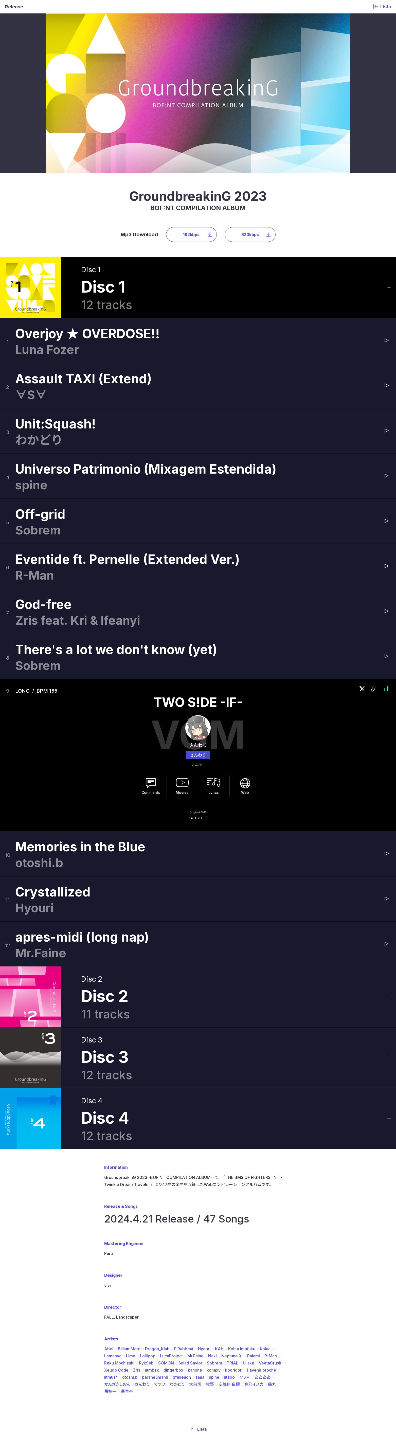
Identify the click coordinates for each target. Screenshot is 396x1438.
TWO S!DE (196, 719)
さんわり (198, 656)
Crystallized (53, 793)
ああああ (263, 1278)
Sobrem (214, 1264)
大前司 (195, 1285)
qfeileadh (182, 1278)
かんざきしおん (117, 1285)
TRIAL (232, 1264)
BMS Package (221, 1381)
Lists (198, 1330)
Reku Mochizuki (119, 1264)
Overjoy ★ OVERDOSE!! (87, 235)
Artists (184, 1381)
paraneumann (155, 1278)
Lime (130, 1257)
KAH (219, 1250)
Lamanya (112, 1257)
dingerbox (173, 1271)
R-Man (270, 1257)
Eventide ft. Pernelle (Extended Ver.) (127, 460)
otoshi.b (129, 1278)
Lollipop (147, 1257)
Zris (136, 1271)
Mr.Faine (195, 1257)
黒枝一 (110, 1292)
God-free (43, 505)
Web (245, 694)
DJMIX (200, 1381)
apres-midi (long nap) (82, 838)
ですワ (159, 1285)
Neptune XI (232, 1257)
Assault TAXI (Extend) (83, 280)
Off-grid (40, 415)
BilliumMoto (129, 1250)
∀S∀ (244, 1278)
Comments (150, 694)
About (148, 1381)
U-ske (248, 1264)
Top (135, 1381)
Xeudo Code (116, 1271)
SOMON (166, 1264)
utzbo (229, 1278)
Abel (108, 1250)
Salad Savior (190, 1264)
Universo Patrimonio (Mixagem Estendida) (146, 370)
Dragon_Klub (157, 1250)
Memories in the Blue (80, 748)
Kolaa (265, 1250)
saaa (199, 1278)
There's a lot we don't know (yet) (116, 551)
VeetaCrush (270, 1264)
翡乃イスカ (253, 1285)
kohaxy (214, 1271)
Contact (247, 1381)
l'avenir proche (261, 1271)
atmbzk (152, 1271)
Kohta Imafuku (241, 1250)
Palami (253, 1257)
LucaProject (171, 1257)
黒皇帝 (127, 1292)
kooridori (234, 1271)
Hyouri (204, 1250)
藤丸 (272, 1285)
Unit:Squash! (55, 325)
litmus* (111, 1278)
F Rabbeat (183, 1250)
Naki (212, 1257)
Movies (182, 694)
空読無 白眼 (229, 1285)
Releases (166, 1381)
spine (214, 1278)
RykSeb (146, 1264)
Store (268, 1381)
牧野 (210, 1285)
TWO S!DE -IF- (198, 603)
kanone (195, 1271)
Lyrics (214, 694)
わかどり (177, 1285)
